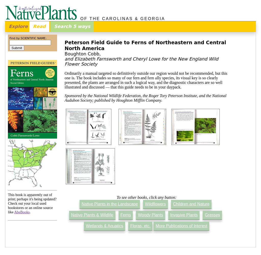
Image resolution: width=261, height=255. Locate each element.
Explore (18, 26)
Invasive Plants (184, 215)
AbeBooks (22, 212)
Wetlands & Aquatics (104, 226)
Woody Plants (150, 215)
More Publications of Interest (181, 226)
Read (39, 26)
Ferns (126, 215)
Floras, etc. (140, 226)
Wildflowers (155, 204)
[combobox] (30, 42)
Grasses (212, 215)
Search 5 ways (72, 26)
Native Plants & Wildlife (92, 215)
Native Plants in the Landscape (110, 204)
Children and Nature (191, 204)
